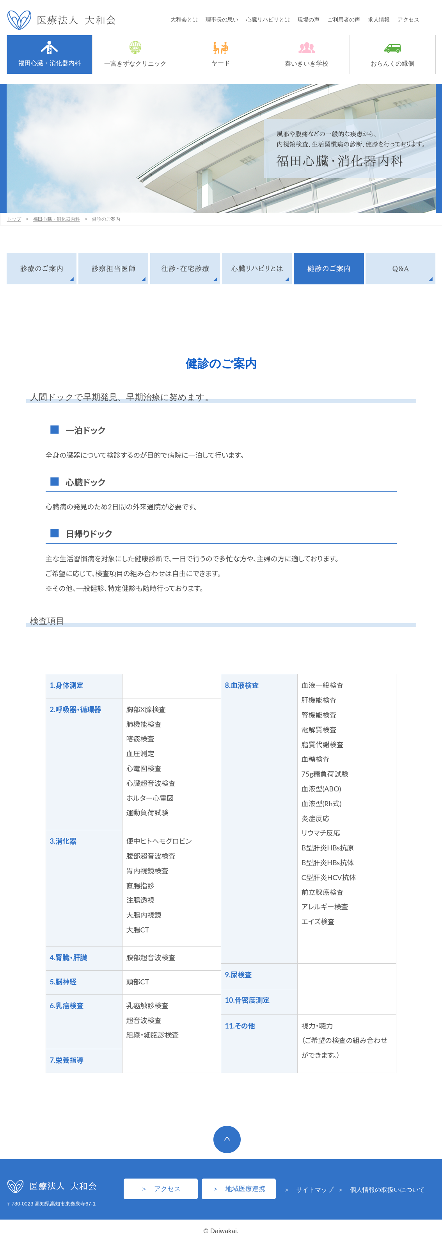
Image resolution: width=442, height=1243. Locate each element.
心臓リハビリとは (268, 19)
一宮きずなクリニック (135, 54)
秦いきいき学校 (306, 54)
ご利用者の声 (343, 19)
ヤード (220, 54)
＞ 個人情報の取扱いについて (381, 1189)
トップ (14, 219)
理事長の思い (222, 19)
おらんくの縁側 (392, 55)
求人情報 (379, 19)
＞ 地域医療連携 (238, 1189)
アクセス (408, 19)
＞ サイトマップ (309, 1189)
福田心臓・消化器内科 (49, 53)
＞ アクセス (161, 1189)
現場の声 (309, 19)
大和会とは (184, 19)
